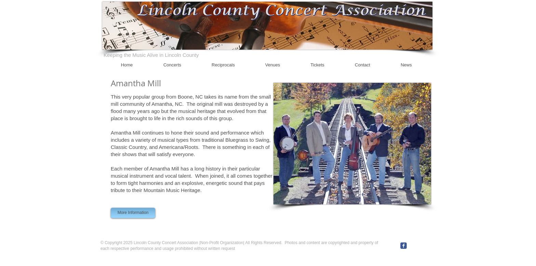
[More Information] (133, 213)
